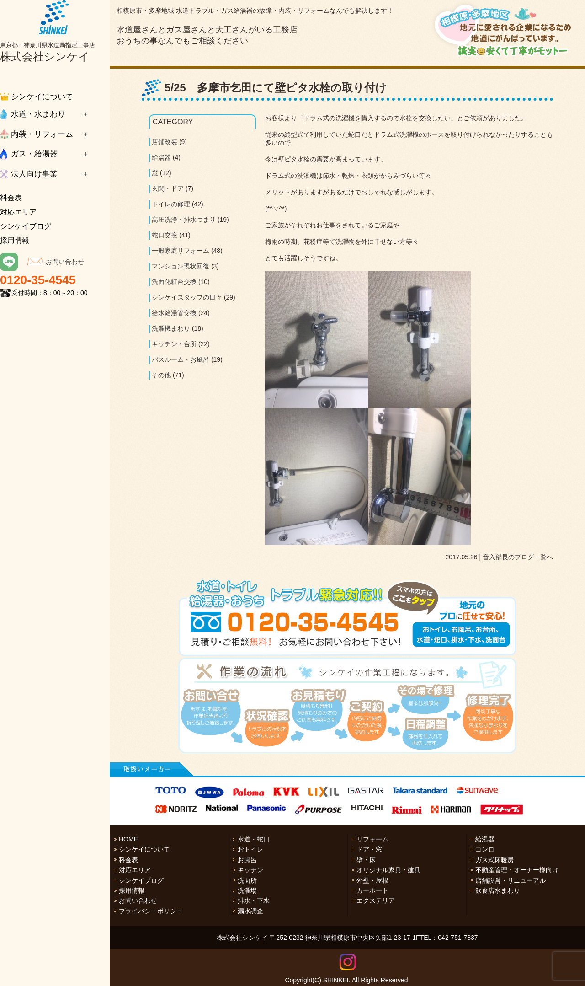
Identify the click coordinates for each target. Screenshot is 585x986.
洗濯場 (247, 890)
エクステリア (375, 900)
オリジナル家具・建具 (388, 869)
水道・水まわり (38, 114)
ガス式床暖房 (494, 859)
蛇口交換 (164, 235)
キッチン (250, 869)
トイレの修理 (171, 204)
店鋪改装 (164, 141)
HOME (128, 839)
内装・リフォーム (42, 134)
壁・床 (366, 859)
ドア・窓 (369, 849)
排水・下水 (254, 900)
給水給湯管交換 (174, 312)
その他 (161, 375)
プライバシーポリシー (151, 911)
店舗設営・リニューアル (510, 880)
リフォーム (372, 839)
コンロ (485, 849)
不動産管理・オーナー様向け (516, 869)
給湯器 (161, 157)
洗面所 (247, 880)
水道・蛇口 (254, 839)
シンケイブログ (25, 226)
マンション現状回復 (180, 266)
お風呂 (247, 859)
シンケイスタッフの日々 (187, 297)
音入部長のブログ (508, 557)
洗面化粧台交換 (174, 281)
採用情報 (14, 240)
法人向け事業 (34, 174)
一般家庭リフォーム (180, 250)
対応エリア (18, 212)
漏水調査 (250, 911)
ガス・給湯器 (34, 154)
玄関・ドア (168, 188)
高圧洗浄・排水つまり (184, 219)
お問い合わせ (65, 261)
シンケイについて (42, 96)
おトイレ (250, 849)
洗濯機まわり (171, 328)
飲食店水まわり (497, 890)
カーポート (372, 890)
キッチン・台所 (174, 344)
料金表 (11, 198)
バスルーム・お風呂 (180, 359)
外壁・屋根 (372, 880)
